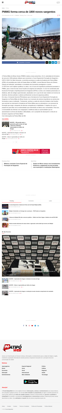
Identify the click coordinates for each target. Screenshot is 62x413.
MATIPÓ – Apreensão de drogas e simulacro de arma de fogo (24, 279)
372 (21, 293)
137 (19, 138)
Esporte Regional (26, 366)
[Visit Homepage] (29, 2)
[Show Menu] (2, 2)
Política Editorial (48, 406)
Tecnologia (45, 374)
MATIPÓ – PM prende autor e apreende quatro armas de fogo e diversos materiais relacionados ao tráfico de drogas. (18, 125)
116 (21, 134)
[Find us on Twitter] (26, 326)
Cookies (15, 406)
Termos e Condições (24, 406)
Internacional (25, 372)
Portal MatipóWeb (9, 409)
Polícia (7, 8)
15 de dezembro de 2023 (8, 15)
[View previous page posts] (13, 142)
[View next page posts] (16, 142)
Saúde (43, 372)
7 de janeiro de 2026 (14, 134)
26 (22, 130)
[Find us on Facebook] (23, 326)
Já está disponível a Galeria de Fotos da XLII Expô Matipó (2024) (25, 204)
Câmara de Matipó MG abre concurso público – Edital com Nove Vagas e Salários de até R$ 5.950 (33, 217)
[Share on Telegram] (55, 62)
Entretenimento (6, 374)
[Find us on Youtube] (32, 326)
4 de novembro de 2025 (11, 138)
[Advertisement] (31, 68)
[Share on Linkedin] (53, 62)
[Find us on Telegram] (35, 326)
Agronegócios (6, 366)
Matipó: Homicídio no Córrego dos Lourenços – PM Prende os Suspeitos (27, 211)
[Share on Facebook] (23, 62)
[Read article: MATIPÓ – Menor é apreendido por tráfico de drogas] (5, 286)
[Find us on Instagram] (29, 326)
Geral (23, 368)
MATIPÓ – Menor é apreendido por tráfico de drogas (22, 285)
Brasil (3, 368)
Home (3, 8)
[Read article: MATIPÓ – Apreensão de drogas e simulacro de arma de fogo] (5, 280)
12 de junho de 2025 (14, 293)
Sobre (3, 406)
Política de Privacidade (36, 406)
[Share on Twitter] (47, 62)
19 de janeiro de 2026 (15, 130)
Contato (9, 406)
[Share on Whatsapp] (50, 62)
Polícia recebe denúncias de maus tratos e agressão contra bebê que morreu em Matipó (31, 223)
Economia (4, 370)
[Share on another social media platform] (58, 62)
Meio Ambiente (26, 374)
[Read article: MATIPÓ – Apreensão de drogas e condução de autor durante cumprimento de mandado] (5, 293)
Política (44, 368)
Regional (44, 370)
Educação (4, 372)
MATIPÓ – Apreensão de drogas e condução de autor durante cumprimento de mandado (31, 291)
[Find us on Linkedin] (38, 326)
